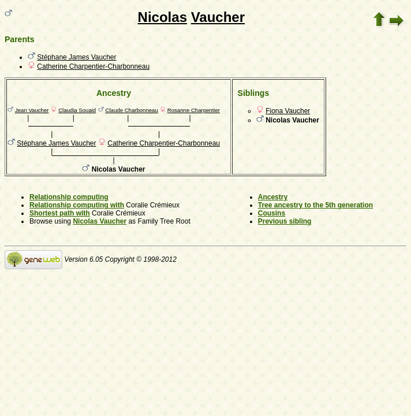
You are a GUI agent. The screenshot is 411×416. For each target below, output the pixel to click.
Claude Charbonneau (132, 110)
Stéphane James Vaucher (76, 57)
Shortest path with (59, 213)
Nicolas (162, 17)
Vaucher (218, 17)
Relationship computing (69, 197)
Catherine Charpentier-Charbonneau (93, 66)
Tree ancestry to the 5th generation (315, 205)
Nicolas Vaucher (99, 221)
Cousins (271, 213)
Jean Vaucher (32, 110)
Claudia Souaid (77, 110)
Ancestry (272, 197)
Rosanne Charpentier (193, 110)
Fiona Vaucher (288, 111)
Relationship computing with (76, 205)
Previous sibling (285, 221)
